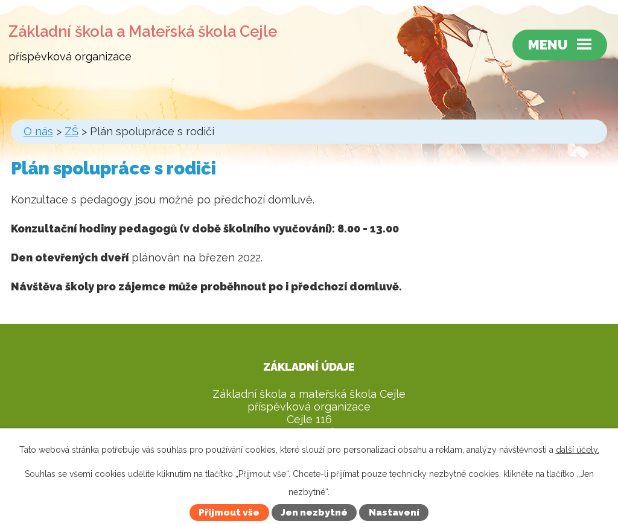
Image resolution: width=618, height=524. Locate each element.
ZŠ (71, 131)
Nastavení (394, 512)
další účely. (577, 450)
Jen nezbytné (314, 512)
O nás (38, 131)
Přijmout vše (229, 512)
